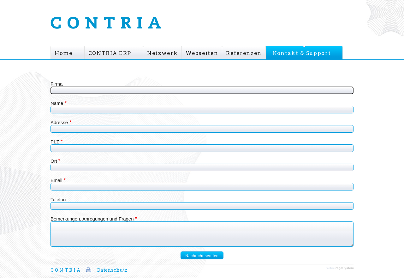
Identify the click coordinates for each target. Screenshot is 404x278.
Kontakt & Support (302, 53)
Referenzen (244, 53)
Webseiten (202, 53)
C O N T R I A (65, 270)
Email (56, 180)
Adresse (59, 122)
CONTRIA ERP (109, 53)
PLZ (54, 141)
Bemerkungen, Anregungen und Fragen (92, 218)
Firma (56, 84)
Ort (53, 161)
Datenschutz (112, 270)
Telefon (58, 199)
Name (56, 103)
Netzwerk (162, 53)
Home (64, 53)
